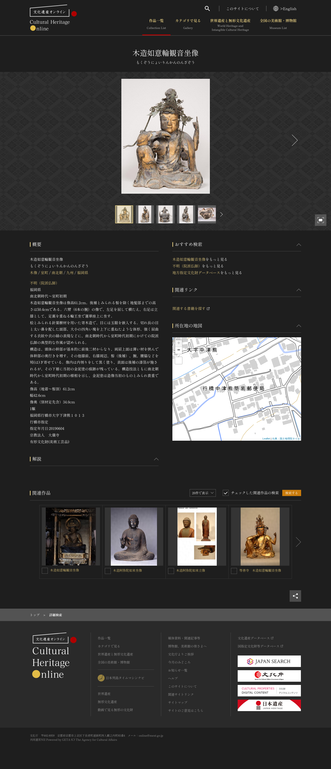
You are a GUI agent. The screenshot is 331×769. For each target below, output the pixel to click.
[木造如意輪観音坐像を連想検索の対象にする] (45, 571)
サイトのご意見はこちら (185, 710)
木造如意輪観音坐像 (188, 259)
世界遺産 (104, 693)
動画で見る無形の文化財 (115, 709)
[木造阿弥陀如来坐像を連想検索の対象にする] (108, 571)
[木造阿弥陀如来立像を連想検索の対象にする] (171, 571)
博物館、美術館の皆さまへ (187, 646)
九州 (70, 272)
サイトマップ (177, 702)
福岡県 (82, 272)
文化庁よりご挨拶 (181, 654)
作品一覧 (156, 25)
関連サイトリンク (181, 694)
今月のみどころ (179, 662)
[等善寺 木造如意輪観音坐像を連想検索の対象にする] (234, 571)
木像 (33, 272)
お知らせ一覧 (177, 670)
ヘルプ (173, 678)
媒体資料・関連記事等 (184, 638)
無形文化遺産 (107, 701)
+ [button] (178, 343)
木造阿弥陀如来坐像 (127, 570)
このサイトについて (242, 8)
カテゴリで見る (188, 25)
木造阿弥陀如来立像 (190, 570)
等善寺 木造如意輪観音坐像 (260, 570)
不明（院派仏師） (44, 283)
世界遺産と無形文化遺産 (230, 25)
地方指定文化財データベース (196, 272)
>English (285, 8)
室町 (44, 272)
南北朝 (57, 272)
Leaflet (266, 438)
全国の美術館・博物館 (278, 25)
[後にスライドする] (294, 140)
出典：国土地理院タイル (286, 438)
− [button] (178, 350)
